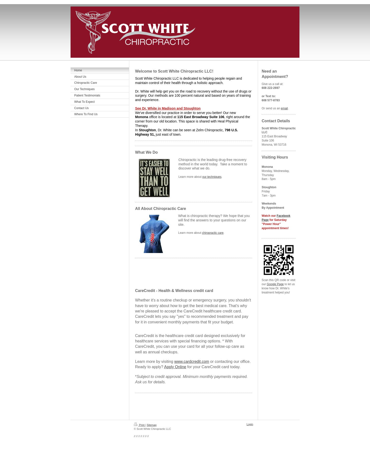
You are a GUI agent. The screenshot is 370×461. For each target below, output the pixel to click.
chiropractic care (212, 233)
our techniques (212, 177)
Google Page (275, 284)
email (284, 108)
